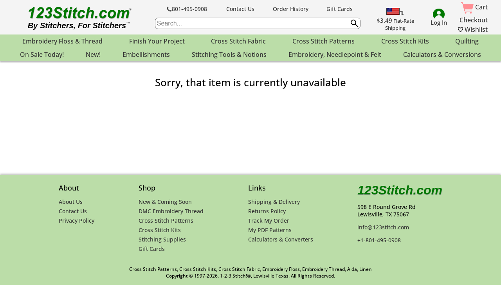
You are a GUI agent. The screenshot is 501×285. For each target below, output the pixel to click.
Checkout (474, 20)
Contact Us (240, 9)
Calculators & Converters (280, 239)
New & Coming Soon (165, 201)
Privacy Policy (76, 220)
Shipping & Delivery (274, 201)
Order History (290, 9)
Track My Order (268, 220)
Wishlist (473, 29)
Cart (474, 7)
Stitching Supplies (162, 239)
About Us (71, 201)
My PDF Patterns (270, 230)
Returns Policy (267, 211)
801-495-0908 (187, 9)
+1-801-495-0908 (379, 240)
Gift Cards (339, 9)
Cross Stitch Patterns (166, 220)
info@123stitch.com (383, 227)
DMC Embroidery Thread (171, 211)
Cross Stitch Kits (160, 230)
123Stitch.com (399, 190)
